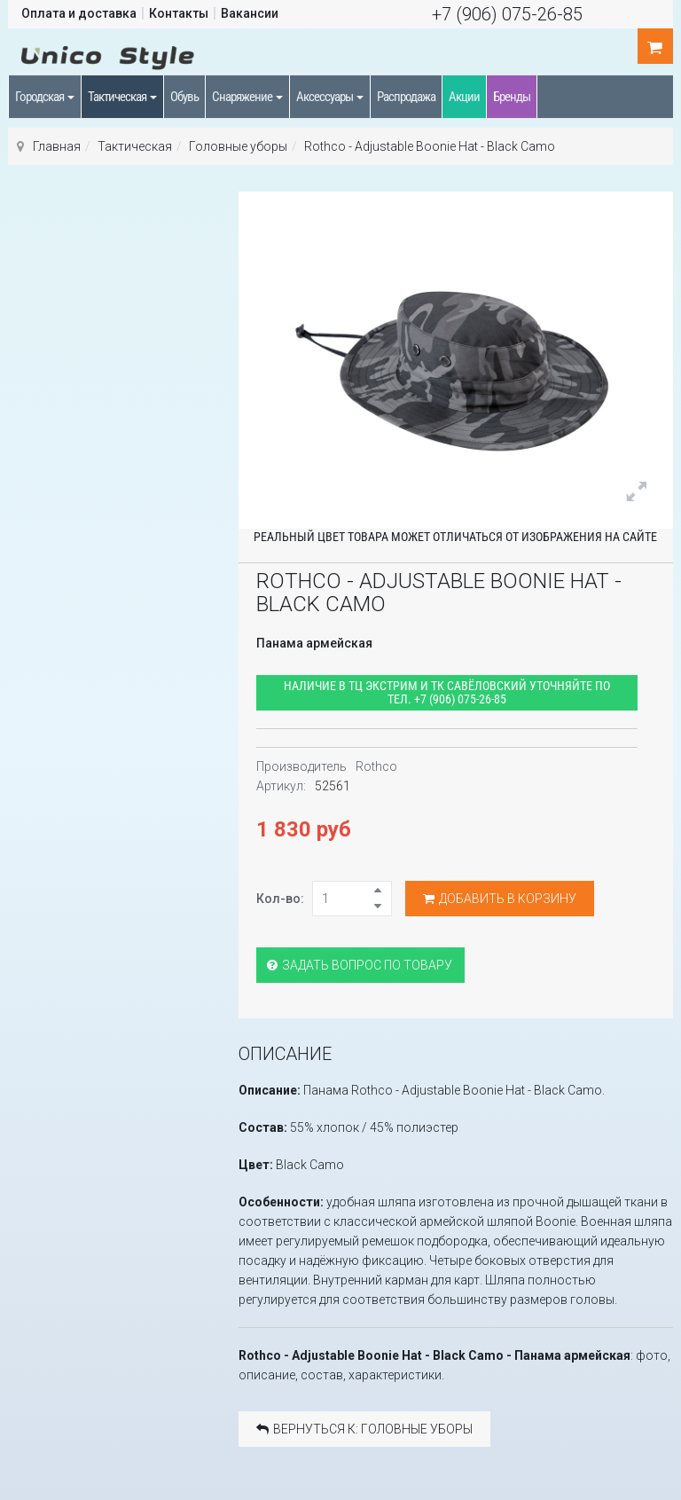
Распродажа (406, 97)
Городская (44, 97)
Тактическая (122, 97)
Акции (464, 97)
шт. (655, 47)
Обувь (184, 97)
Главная (57, 146)
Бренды (511, 97)
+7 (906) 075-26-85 (507, 14)
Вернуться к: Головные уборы (364, 1429)
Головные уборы (238, 146)
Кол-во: (280, 898)
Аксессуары (330, 97)
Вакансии (249, 13)
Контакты (178, 13)
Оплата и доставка (79, 13)
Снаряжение (247, 97)
